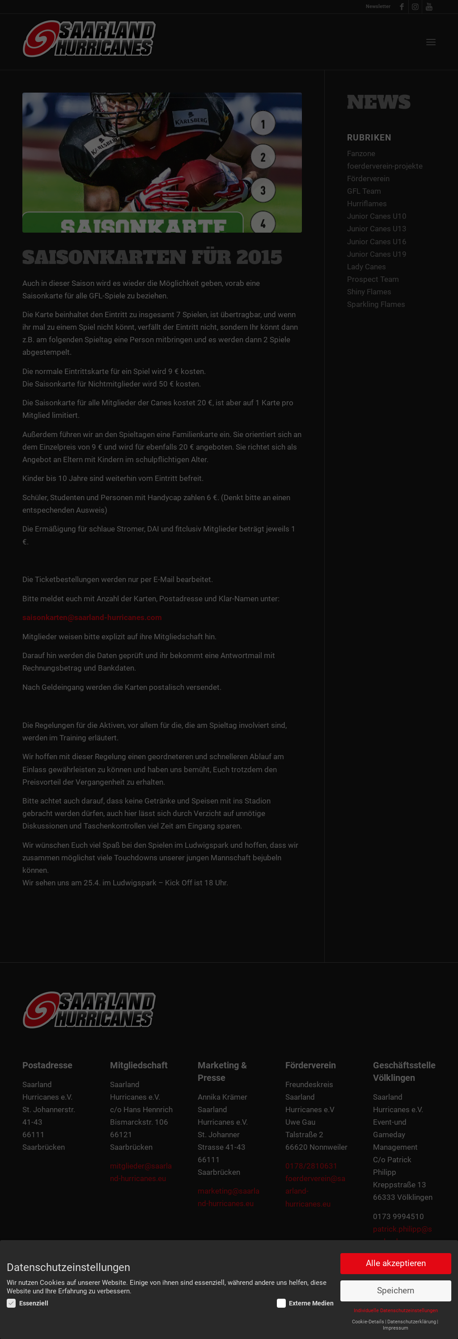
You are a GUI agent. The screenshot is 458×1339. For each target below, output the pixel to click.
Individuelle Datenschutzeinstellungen (396, 1310)
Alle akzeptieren (396, 1263)
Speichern (395, 1291)
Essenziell (27, 1303)
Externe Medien (305, 1303)
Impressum (395, 1328)
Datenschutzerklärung (411, 1322)
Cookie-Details (368, 1322)
